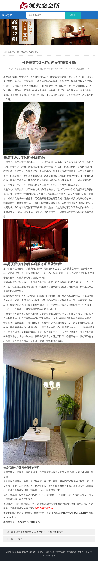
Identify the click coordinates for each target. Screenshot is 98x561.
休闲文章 (33, 52)
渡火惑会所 (22, 52)
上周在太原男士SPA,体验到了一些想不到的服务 (39, 531)
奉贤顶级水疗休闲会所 (29, 522)
